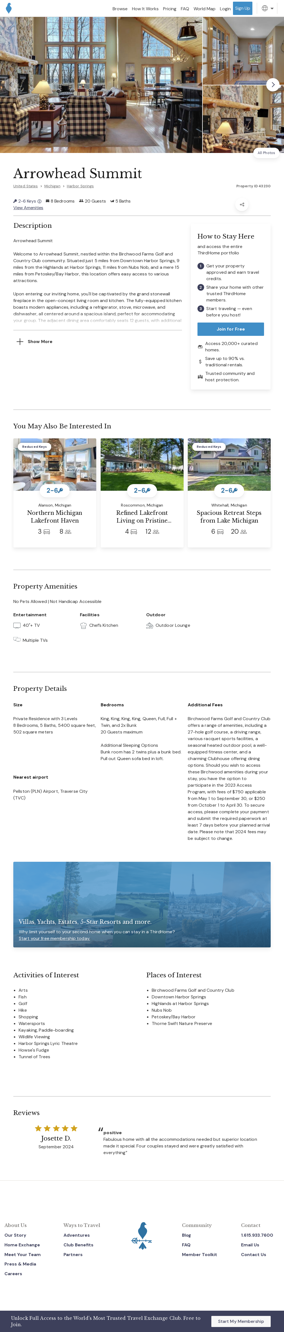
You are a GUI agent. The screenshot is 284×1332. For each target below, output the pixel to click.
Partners (73, 1254)
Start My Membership (241, 1321)
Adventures (77, 1235)
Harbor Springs (80, 186)
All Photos (266, 152)
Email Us (250, 1245)
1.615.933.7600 (257, 1235)
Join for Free (231, 329)
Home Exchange (22, 1245)
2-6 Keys (27, 201)
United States (25, 186)
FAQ (186, 1245)
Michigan (52, 186)
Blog (186, 1235)
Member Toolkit (199, 1254)
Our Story (15, 1235)
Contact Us (253, 1254)
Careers (13, 1274)
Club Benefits (78, 1245)
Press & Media (20, 1264)
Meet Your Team (22, 1254)
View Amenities (28, 208)
